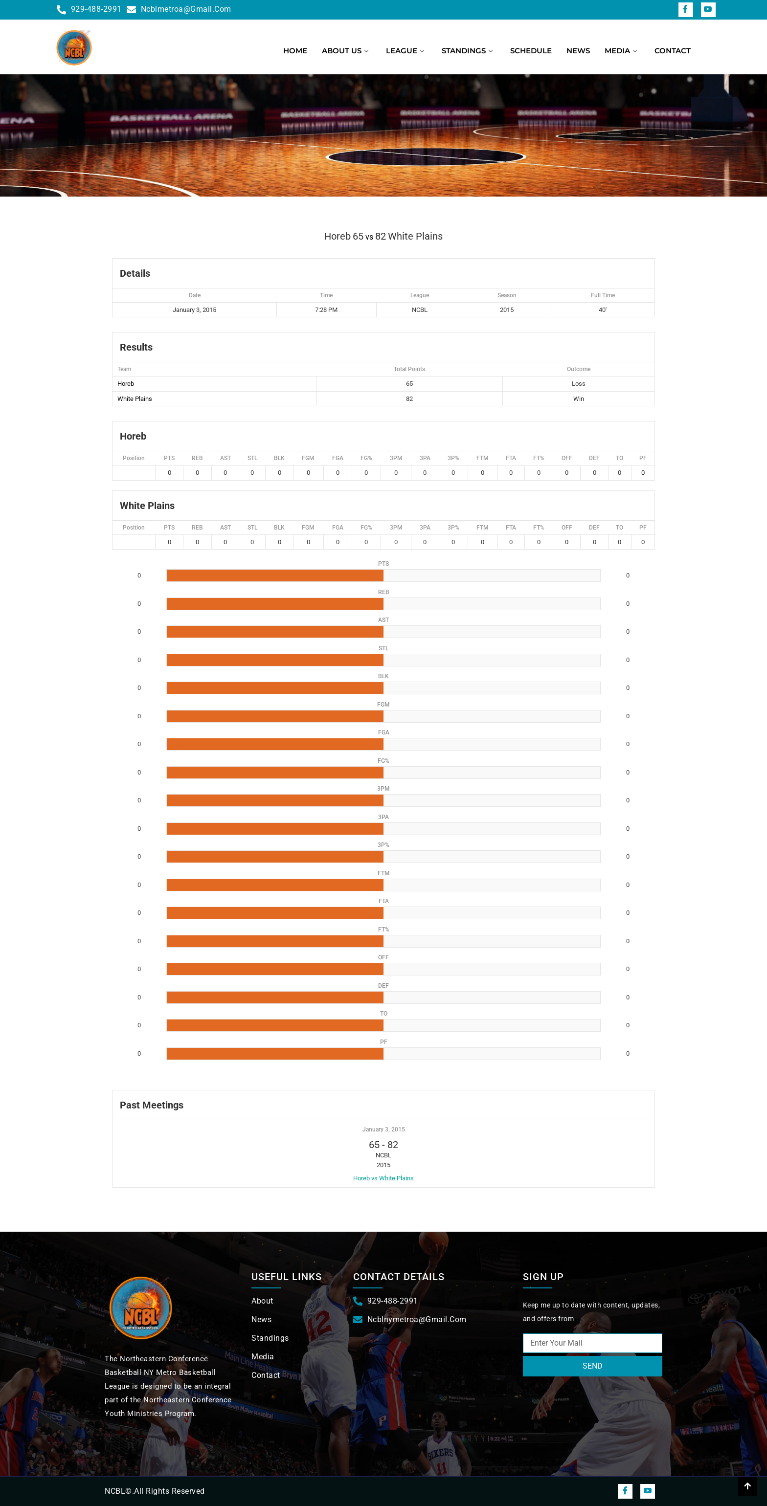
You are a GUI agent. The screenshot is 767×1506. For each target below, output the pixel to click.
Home (295, 50)
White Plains (134, 398)
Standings (467, 50)
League (405, 50)
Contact (672, 50)
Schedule (531, 50)
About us (345, 50)
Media (621, 50)
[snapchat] (708, 9)
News (578, 50)
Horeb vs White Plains (383, 1178)
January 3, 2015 (383, 1129)
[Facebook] (685, 9)
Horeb (125, 383)
